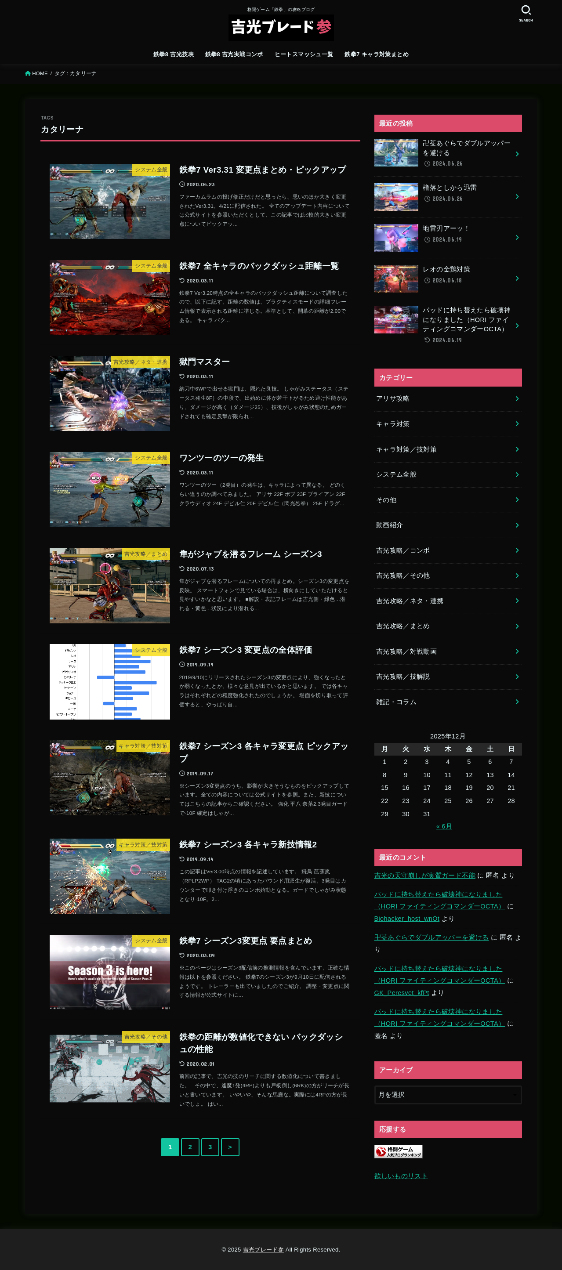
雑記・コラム (396, 702)
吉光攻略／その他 (403, 575)
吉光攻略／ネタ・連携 (410, 600)
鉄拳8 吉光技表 (173, 54)
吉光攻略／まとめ (403, 626)
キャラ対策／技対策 (406, 449)
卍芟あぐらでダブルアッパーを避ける (431, 937)
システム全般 (396, 474)
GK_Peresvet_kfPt (401, 992)
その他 (386, 499)
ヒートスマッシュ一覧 (304, 54)
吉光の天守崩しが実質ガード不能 (424, 875)
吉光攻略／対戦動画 (406, 651)
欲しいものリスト (401, 1176)
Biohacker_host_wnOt (407, 918)
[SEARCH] (526, 13)
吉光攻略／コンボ (403, 550)
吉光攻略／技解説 (403, 676)
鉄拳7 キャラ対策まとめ (376, 54)
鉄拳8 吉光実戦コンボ (234, 54)
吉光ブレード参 (263, 1249)
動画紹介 (389, 524)
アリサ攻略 (393, 398)
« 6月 (444, 826)
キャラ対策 (393, 423)
